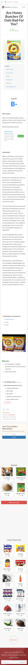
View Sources (6, 412)
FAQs (8, 76)
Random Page (14, 502)
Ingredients (10, 79)
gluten (7, 325)
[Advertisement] (14, 297)
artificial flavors (9, 319)
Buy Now (21, 136)
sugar (6, 322)
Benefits (9, 83)
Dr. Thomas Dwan (14, 7)
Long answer (10, 72)
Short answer (10, 69)
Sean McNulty (11, 414)
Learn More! (7, 402)
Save (23, 7)
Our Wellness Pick (11, 86)
